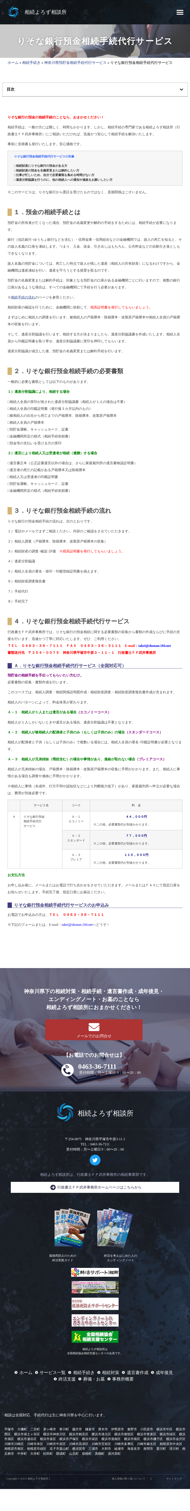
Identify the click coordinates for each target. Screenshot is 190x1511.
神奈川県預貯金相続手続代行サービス (75, 63)
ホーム (13, 63)
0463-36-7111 (97, 1066)
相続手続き (31, 63)
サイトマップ (174, 1478)
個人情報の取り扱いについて (128, 1478)
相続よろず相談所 (46, 12)
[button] (180, 12)
